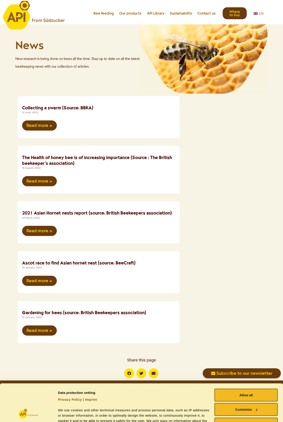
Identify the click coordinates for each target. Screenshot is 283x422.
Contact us (206, 13)
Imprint (91, 364)
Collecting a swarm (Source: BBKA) (57, 107)
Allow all (246, 360)
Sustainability (181, 13)
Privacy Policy (70, 364)
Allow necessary (246, 389)
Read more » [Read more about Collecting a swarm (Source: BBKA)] (39, 125)
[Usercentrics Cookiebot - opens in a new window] (28, 413)
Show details (68, 413)
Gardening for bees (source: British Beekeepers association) (84, 312)
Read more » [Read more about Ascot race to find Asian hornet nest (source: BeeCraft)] (39, 280)
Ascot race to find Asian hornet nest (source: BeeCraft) (79, 263)
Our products (130, 13)
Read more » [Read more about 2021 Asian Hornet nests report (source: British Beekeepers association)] (39, 230)
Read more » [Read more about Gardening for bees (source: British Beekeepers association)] (39, 330)
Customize (246, 374)
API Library (155, 13)
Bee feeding (104, 13)
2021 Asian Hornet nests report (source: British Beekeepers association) (97, 213)
